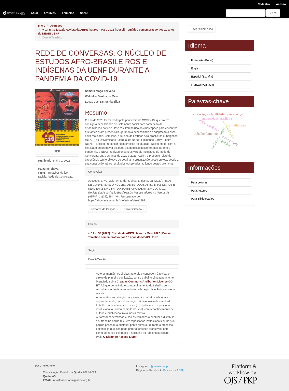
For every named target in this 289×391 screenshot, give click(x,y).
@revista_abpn (160, 366)
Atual (34, 13)
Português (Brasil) (202, 60)
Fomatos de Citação (104, 209)
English (195, 68)
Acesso (281, 4)
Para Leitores (199, 182)
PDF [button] (57, 151)
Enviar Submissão (202, 29)
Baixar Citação (134, 209)
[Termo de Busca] (246, 13)
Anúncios (68, 13)
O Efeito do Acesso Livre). (120, 336)
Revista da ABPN (173, 370)
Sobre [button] (85, 13)
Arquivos (50, 13)
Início (41, 25)
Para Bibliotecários (202, 198)
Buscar (273, 13)
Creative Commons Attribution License (142, 281)
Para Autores (199, 190)
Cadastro (264, 4)
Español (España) (202, 76)
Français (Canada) (202, 84)
